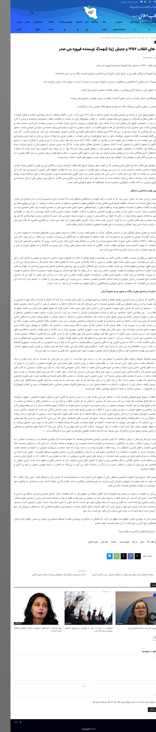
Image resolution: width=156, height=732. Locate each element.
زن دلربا (124, 542)
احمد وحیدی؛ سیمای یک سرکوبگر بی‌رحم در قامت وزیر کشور (48, 574)
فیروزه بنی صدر (114, 542)
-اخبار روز (57, 623)
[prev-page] (150, 638)
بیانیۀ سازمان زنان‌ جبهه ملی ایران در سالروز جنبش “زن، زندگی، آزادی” (112, 574)
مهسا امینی (93, 542)
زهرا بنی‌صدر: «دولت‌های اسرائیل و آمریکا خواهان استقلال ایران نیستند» (27, 629)
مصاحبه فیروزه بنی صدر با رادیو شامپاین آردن (135, 628)
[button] (42, 12)
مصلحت (103, 542)
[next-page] (145, 638)
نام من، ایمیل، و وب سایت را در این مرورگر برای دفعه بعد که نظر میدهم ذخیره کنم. (116, 702)
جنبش (131, 542)
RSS (5, 722)
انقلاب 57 (140, 542)
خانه (151, 37)
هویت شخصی (82, 542)
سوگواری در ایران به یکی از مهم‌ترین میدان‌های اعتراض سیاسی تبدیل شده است (78, 629)
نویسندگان (143, 37)
